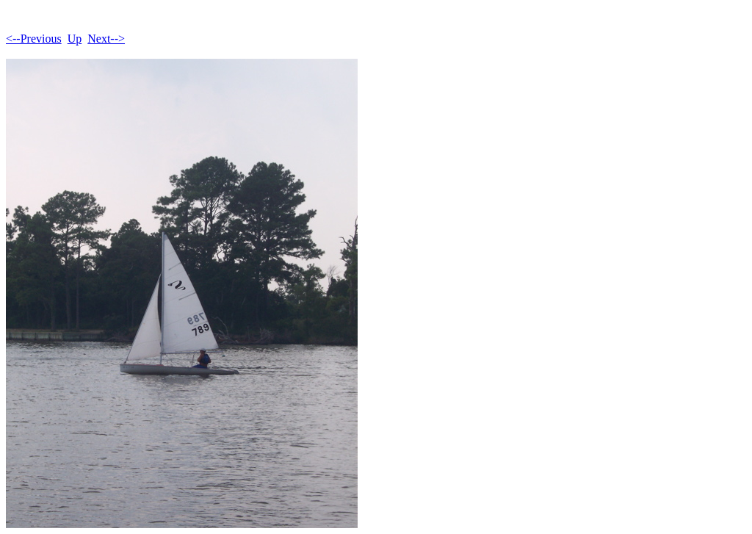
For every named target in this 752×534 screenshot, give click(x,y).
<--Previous (34, 38)
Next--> (106, 38)
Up (75, 38)
